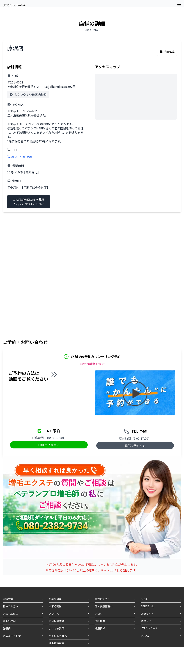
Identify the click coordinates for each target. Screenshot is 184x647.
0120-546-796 (19, 156)
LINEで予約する (48, 445)
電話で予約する (135, 445)
